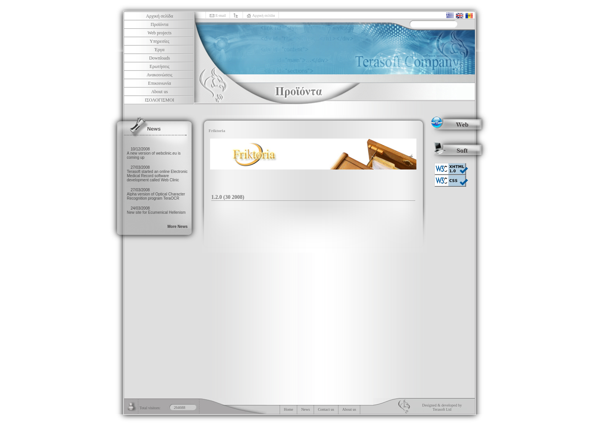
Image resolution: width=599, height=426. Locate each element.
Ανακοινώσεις (159, 74)
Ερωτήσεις (160, 66)
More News (177, 226)
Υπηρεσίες (160, 41)
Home (288, 409)
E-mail (220, 15)
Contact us (326, 409)
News (305, 409)
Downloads (159, 58)
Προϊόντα (159, 24)
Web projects (159, 33)
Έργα (160, 49)
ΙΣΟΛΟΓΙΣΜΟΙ (159, 100)
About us (159, 91)
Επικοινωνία (159, 83)
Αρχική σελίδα (159, 16)
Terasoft (438, 409)
